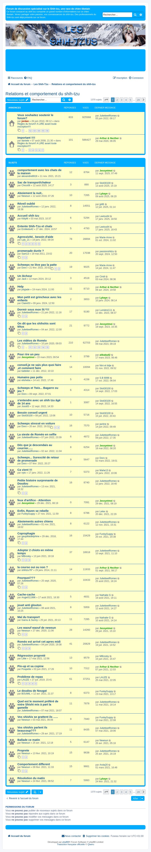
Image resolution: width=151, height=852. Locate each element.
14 (43, 347)
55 (43, 130)
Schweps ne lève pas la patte (37, 264)
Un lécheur (24, 276)
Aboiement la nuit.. (30, 193)
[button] (106, 99)
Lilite (23, 658)
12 (34, 347)
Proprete (23, 750)
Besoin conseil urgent (32, 412)
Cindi (102, 276)
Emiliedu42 (27, 229)
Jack (23, 279)
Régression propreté (31, 655)
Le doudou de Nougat (32, 690)
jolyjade (25, 289)
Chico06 (25, 185)
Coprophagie (26, 533)
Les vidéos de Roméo (32, 340)
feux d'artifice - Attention (34, 500)
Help (20, 286)
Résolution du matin (31, 778)
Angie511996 (28, 597)
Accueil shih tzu (28, 215)
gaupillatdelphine (30, 536)
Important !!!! (26, 137)
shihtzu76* (26, 570)
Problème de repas (30, 676)
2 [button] (117, 100)
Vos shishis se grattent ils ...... (37, 716)
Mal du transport (28, 617)
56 (47, 130)
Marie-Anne (105, 237)
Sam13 (25, 253)
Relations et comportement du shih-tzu (43, 93)
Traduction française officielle (71, 844)
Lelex (102, 511)
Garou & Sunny (29, 620)
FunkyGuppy (28, 513)
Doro (24, 267)
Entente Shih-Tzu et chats (34, 226)
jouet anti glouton (29, 605)
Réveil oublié (26, 203)
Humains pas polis (30, 377)
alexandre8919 (29, 176)
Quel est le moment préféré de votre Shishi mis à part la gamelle (37, 704)
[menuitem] (28, 78)
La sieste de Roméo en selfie (36, 434)
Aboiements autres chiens (35, 521)
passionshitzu (106, 251)
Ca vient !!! (24, 469)
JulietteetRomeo (108, 115)
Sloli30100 (104, 183)
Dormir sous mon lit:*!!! (33, 309)
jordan (25, 121)
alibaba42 (104, 355)
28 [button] (138, 100)
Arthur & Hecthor (109, 138)
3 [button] (121, 100)
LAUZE (25, 679)
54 (39, 130)
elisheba (25, 380)
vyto (23, 472)
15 (47, 347)
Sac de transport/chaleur (34, 182)
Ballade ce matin (28, 739)
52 (30, 130)
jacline (102, 424)
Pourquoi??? (26, 577)
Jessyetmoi (105, 170)
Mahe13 (103, 470)
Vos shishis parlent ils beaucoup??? (32, 729)
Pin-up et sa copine (30, 666)
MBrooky (26, 556)
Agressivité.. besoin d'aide (35, 236)
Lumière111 (105, 310)
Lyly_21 (25, 239)
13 (39, 347)
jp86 (101, 204)
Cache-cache (26, 594)
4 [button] (126, 100)
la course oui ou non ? (32, 567)
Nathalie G (105, 595)
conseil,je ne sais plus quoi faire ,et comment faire (39, 366)
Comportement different (33, 764)
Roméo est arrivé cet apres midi (39, 641)
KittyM (24, 218)
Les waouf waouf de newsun (36, 627)
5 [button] (130, 100)
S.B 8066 (104, 378)
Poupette (26, 669)
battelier (25, 371)
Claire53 (25, 303)
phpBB (65, 842)
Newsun (25, 196)
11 (30, 347)
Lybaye (103, 193)
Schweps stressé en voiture (36, 423)
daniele (25, 140)
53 (34, 130)
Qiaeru (91, 844)
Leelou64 (104, 216)
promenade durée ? (30, 250)
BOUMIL (25, 693)
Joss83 (25, 406)
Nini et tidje (105, 365)
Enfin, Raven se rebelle (33, 510)
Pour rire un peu (28, 354)
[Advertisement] (75, 60)
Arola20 (103, 764)
